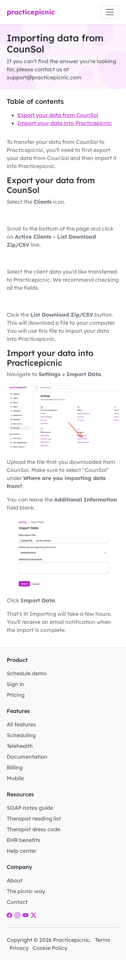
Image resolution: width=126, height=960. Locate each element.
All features (21, 724)
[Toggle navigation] (109, 12)
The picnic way (26, 891)
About (15, 880)
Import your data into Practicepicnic (64, 123)
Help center (21, 850)
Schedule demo (27, 673)
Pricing (16, 694)
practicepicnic (31, 12)
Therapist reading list (34, 818)
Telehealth (20, 746)
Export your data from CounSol (57, 115)
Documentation (27, 756)
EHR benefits (23, 840)
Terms (102, 939)
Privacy (19, 948)
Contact (17, 901)
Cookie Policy (50, 948)
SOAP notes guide (30, 807)
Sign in (15, 684)
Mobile (15, 778)
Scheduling (21, 735)
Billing (15, 767)
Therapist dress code (33, 829)
